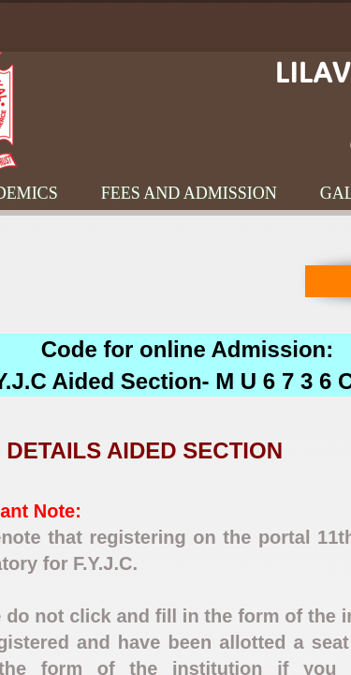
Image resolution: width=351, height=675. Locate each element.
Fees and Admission (189, 193)
